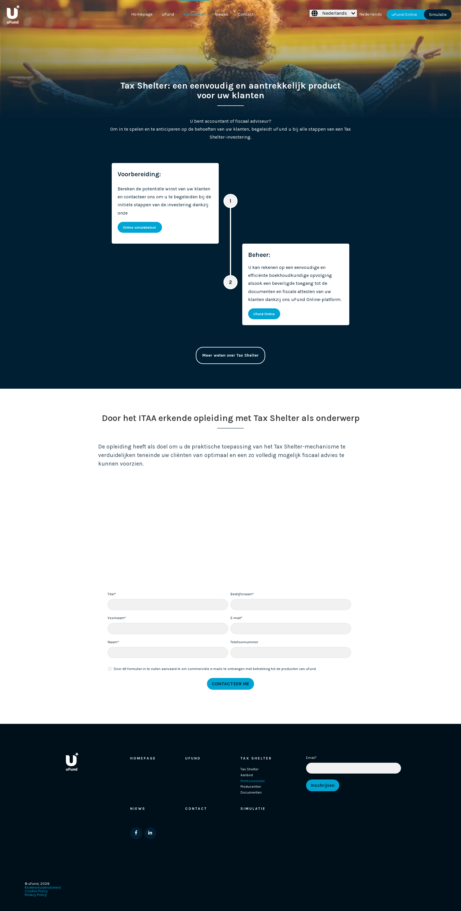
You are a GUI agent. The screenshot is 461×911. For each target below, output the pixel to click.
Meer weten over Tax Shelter (230, 356)
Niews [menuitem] (138, 809)
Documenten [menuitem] (251, 792)
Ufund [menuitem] (193, 758)
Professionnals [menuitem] (252, 781)
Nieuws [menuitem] (221, 14)
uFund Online (404, 14)
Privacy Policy (36, 894)
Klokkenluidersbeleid (43, 887)
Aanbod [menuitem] (246, 775)
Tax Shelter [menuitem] (194, 14)
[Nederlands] (333, 13)
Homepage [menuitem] (142, 14)
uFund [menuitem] (168, 14)
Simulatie (438, 14)
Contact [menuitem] (246, 14)
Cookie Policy (36, 891)
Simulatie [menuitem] (253, 809)
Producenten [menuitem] (250, 786)
